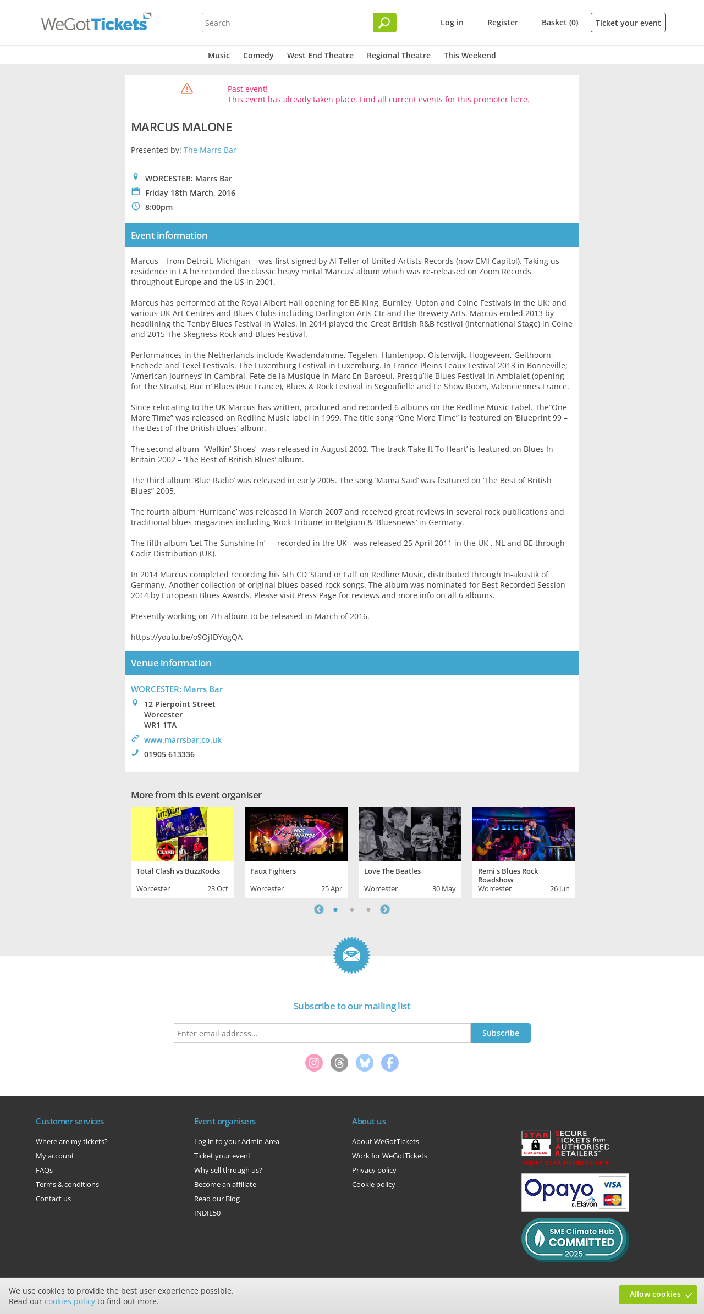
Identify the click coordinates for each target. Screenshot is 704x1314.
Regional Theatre (399, 55)
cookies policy (70, 1301)
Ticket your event (628, 23)
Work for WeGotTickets (389, 1156)
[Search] (385, 22)
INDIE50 (207, 1213)
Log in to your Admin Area (236, 1141)
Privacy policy (374, 1170)
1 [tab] (335, 909)
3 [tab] (368, 909)
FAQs (44, 1170)
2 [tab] (352, 909)
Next (385, 909)
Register (502, 22)
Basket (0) (560, 22)
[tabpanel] (182, 851)
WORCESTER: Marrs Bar (177, 688)
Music (219, 55)
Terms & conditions (67, 1184)
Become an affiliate (225, 1184)
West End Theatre (320, 55)
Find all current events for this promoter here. (445, 99)
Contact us (53, 1198)
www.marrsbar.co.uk (183, 740)
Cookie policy (373, 1184)
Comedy (258, 55)
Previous (319, 909)
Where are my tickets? (72, 1141)
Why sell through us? (228, 1170)
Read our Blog (217, 1198)
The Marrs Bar (210, 150)
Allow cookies (655, 1294)
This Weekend (470, 55)
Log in (452, 22)
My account (55, 1156)
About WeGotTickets (385, 1141)
